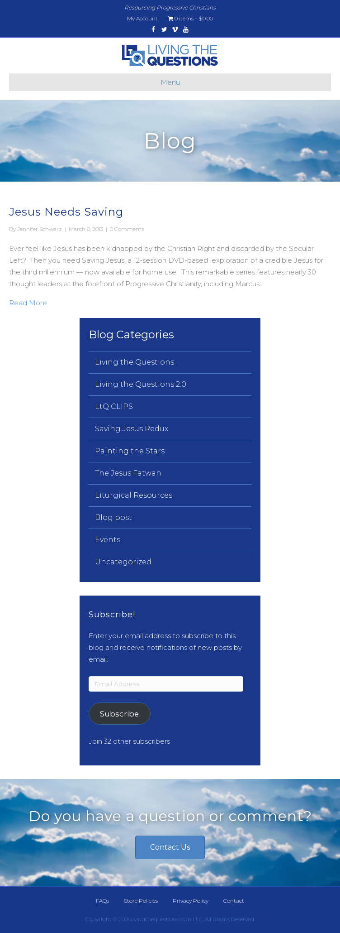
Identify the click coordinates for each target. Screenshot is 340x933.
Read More (28, 302)
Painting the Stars (130, 451)
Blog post (113, 517)
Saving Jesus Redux (131, 428)
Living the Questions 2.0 (140, 384)
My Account (142, 18)
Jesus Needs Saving (66, 211)
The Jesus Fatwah (128, 473)
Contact (233, 900)
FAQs (102, 900)
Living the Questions (134, 362)
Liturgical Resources (133, 495)
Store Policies (141, 900)
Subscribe (119, 713)
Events (107, 539)
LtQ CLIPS (114, 406)
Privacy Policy (190, 900)
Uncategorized (123, 562)
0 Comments (127, 229)
